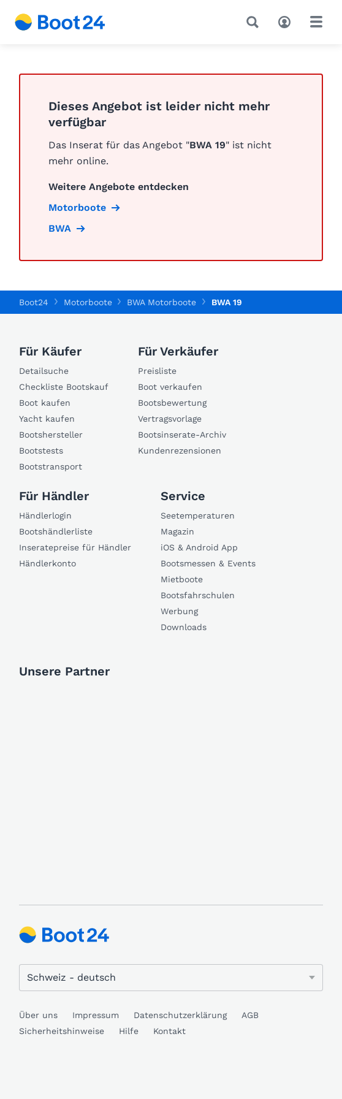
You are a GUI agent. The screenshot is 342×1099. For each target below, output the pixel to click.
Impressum (95, 1015)
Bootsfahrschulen (198, 595)
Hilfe (129, 1031)
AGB (250, 1015)
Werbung (179, 611)
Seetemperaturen (198, 515)
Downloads (184, 627)
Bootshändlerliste (56, 531)
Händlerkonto (47, 563)
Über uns (38, 1015)
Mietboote (182, 579)
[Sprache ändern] (171, 977)
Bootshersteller (51, 434)
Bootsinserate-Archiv (182, 434)
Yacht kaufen (47, 419)
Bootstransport (50, 466)
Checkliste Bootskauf (63, 387)
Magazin (177, 531)
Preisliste (157, 371)
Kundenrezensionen (179, 450)
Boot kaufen (44, 403)
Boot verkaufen (170, 387)
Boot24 (33, 302)
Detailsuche (44, 371)
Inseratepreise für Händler (75, 547)
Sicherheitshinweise (61, 1031)
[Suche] (255, 22)
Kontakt (169, 1031)
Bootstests (41, 450)
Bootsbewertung (172, 403)
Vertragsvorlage (170, 419)
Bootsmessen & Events (208, 563)
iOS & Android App (199, 547)
